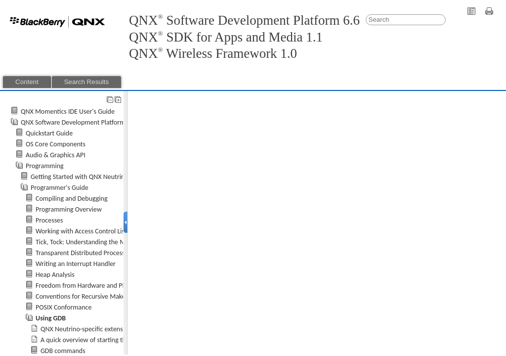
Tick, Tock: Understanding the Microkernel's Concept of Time (121, 242)
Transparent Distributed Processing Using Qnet (101, 253)
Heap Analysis (55, 274)
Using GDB (51, 318)
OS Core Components (55, 144)
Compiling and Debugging (71, 198)
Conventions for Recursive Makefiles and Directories (108, 296)
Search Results (86, 82)
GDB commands (63, 351)
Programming (45, 166)
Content (27, 82)
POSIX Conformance (63, 307)
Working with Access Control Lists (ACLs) (92, 231)
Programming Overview (69, 209)
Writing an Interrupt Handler (76, 264)
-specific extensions (87, 329)
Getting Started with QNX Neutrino (79, 177)
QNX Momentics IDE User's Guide (68, 111)
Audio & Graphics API (55, 155)
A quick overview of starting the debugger (99, 340)
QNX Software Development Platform (73, 122)
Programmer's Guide (59, 187)
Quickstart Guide (49, 133)
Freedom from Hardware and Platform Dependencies (110, 285)
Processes (49, 220)
